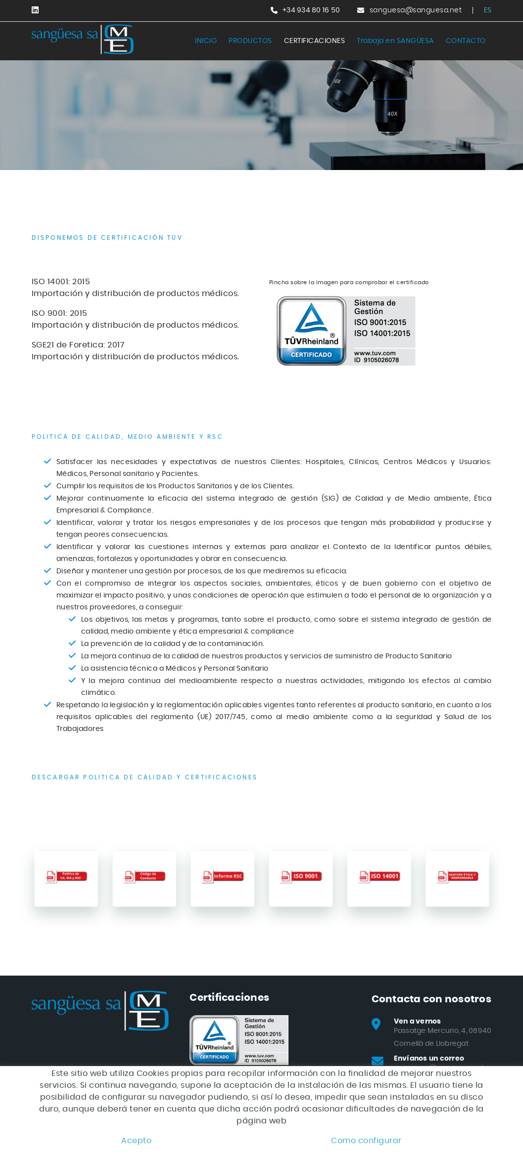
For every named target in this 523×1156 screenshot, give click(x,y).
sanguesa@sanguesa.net (416, 10)
